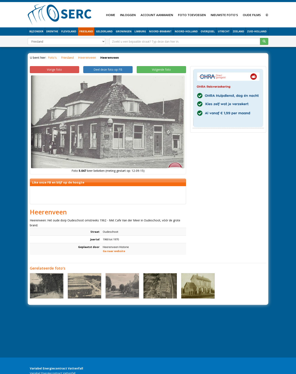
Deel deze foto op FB (108, 69)
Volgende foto (161, 69)
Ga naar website (114, 251)
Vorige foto (54, 69)
